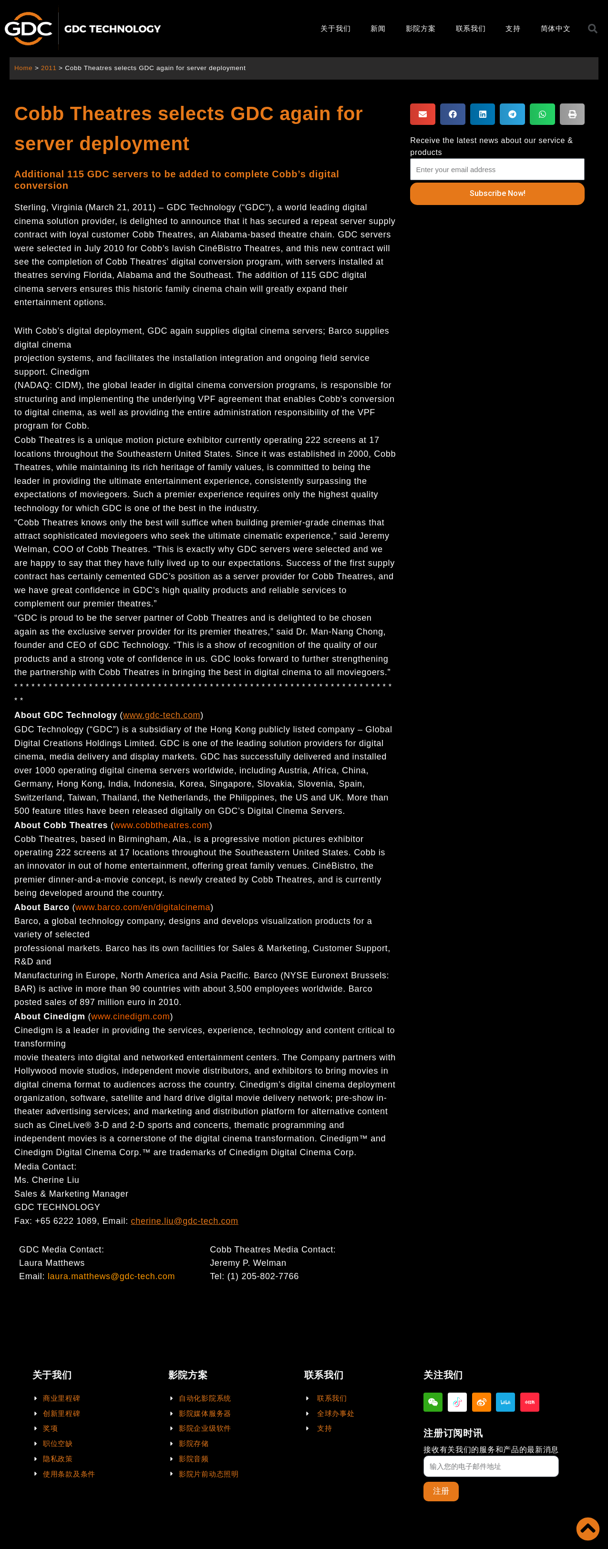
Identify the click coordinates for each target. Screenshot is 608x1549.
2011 (49, 68)
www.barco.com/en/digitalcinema (142, 907)
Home (23, 68)
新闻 (378, 28)
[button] (422, 114)
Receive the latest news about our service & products (491, 146)
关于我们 (335, 28)
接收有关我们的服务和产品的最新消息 (491, 1449)
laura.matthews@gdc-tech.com (111, 1276)
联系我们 (471, 28)
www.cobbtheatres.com (161, 825)
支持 (512, 28)
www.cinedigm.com (130, 1016)
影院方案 (421, 28)
